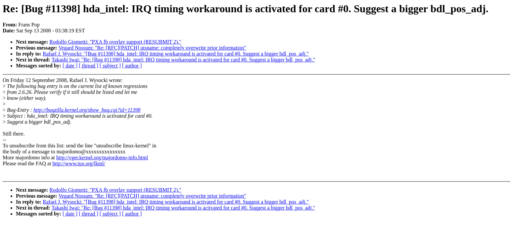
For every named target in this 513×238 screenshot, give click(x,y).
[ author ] (132, 65)
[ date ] (70, 65)
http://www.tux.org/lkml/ (78, 163)
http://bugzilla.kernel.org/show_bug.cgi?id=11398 (86, 110)
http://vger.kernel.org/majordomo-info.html (102, 157)
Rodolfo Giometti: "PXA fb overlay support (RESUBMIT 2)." (115, 42)
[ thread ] (88, 65)
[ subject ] (110, 65)
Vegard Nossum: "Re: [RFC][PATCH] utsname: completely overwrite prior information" (152, 48)
